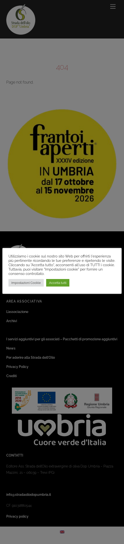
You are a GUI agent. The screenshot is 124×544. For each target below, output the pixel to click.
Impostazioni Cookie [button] (26, 283)
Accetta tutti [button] (57, 283)
